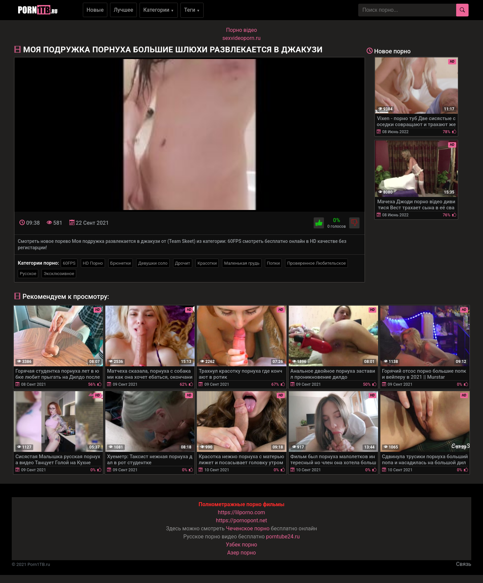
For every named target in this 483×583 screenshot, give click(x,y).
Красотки (207, 263)
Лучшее (123, 10)
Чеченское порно (248, 528)
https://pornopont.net (241, 520)
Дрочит (182, 263)
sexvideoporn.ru (241, 38)
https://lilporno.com (241, 512)
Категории (158, 10)
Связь (463, 564)
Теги (192, 10)
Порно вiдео (241, 30)
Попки (273, 263)
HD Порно (93, 263)
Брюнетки (120, 263)
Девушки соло (153, 263)
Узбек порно (241, 544)
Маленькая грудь (241, 263)
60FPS (69, 263)
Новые (95, 10)
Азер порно (241, 552)
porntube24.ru (283, 536)
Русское (28, 273)
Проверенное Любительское (316, 263)
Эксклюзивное (59, 273)
